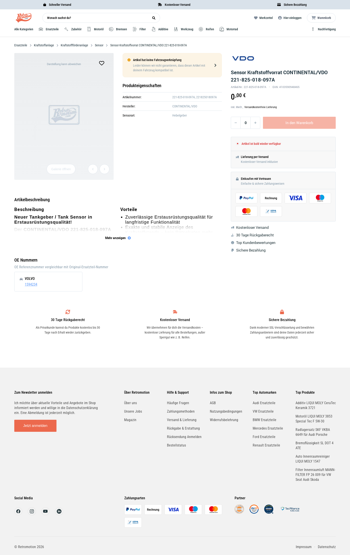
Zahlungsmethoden (181, 411)
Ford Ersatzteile (264, 437)
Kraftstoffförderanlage (74, 45)
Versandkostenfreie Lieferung (260, 107)
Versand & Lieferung (181, 420)
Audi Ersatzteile (264, 403)
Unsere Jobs (133, 411)
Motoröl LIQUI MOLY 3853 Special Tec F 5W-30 (314, 418)
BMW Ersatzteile (264, 420)
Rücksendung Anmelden (184, 437)
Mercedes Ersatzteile (268, 428)
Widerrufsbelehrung (224, 420)
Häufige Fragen (178, 403)
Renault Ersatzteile (266, 445)
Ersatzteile (21, 45)
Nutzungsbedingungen (226, 411)
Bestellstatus (176, 445)
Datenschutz (327, 547)
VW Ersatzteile (263, 411)
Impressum (304, 547)
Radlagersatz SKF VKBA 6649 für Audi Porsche (313, 432)
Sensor (99, 45)
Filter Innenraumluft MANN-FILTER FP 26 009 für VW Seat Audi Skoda (315, 475)
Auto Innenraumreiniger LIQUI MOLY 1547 (313, 458)
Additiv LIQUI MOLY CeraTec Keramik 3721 (316, 405)
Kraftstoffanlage (44, 45)
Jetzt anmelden (35, 426)
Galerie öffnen (61, 169)
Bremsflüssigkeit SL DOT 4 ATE (314, 445)
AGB (213, 403)
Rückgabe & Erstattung (183, 428)
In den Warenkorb (299, 122)
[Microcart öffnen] (321, 18)
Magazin (130, 420)
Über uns (130, 403)
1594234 (31, 284)
